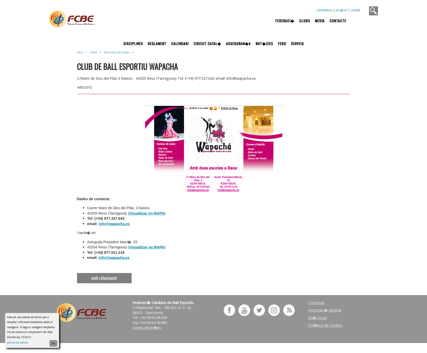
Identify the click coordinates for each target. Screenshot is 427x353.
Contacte (337, 20)
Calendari (180, 43)
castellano (324, 10)
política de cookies (17, 342)
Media (320, 20)
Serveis (297, 43)
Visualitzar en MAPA (146, 213)
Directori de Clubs (116, 52)
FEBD (282, 43)
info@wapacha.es (114, 224)
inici (80, 52)
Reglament (157, 43)
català (355, 10)
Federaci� (284, 20)
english (341, 10)
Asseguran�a (238, 43)
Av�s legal (317, 317)
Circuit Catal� (207, 43)
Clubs (304, 20)
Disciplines (133, 43)
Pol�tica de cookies (325, 325)
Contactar (316, 302)
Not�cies (264, 43)
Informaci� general (324, 310)
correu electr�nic (147, 327)
